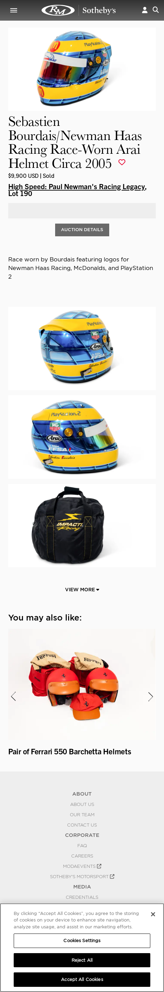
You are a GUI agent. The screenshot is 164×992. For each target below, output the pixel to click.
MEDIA (82, 887)
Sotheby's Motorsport (82, 876)
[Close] (153, 914)
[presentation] (12, 696)
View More (82, 589)
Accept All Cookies (82, 979)
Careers (82, 856)
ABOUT (82, 794)
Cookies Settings (81, 940)
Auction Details (82, 229)
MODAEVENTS (82, 866)
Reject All (82, 960)
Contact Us (82, 825)
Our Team (82, 814)
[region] (82, 947)
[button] (145, 10)
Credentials (82, 897)
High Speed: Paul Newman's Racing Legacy (76, 186)
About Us (82, 804)
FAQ (82, 845)
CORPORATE (82, 835)
